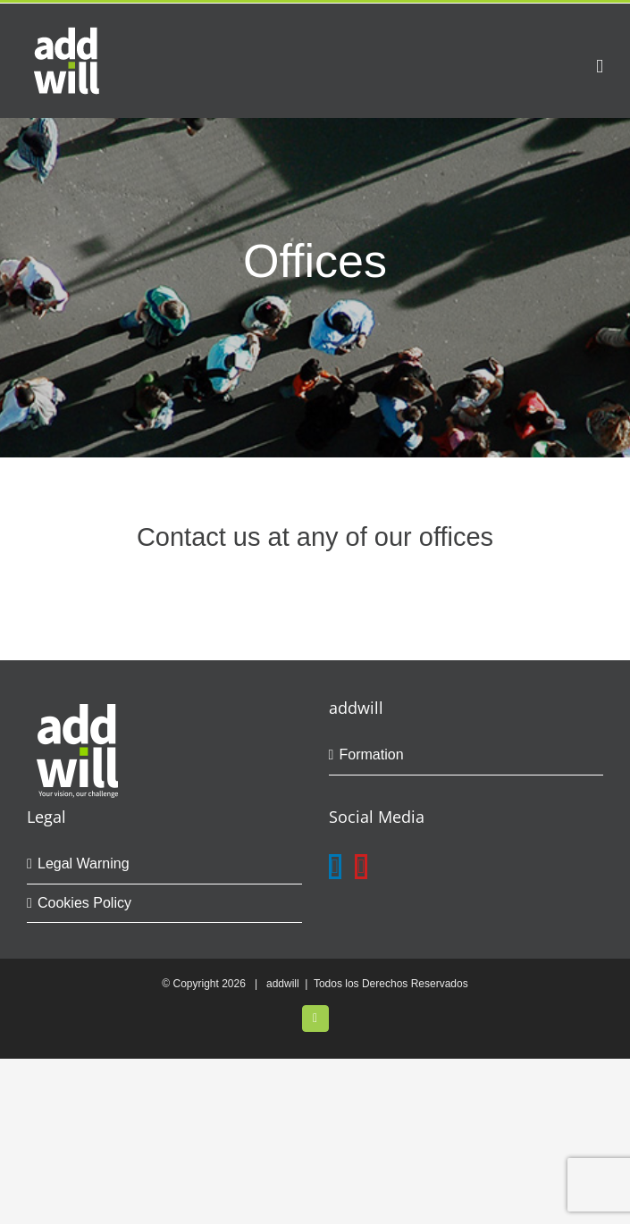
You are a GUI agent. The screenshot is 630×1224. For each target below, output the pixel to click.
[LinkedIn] (335, 866)
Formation (372, 754)
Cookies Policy (84, 902)
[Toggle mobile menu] (599, 66)
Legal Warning (84, 863)
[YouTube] (361, 866)
